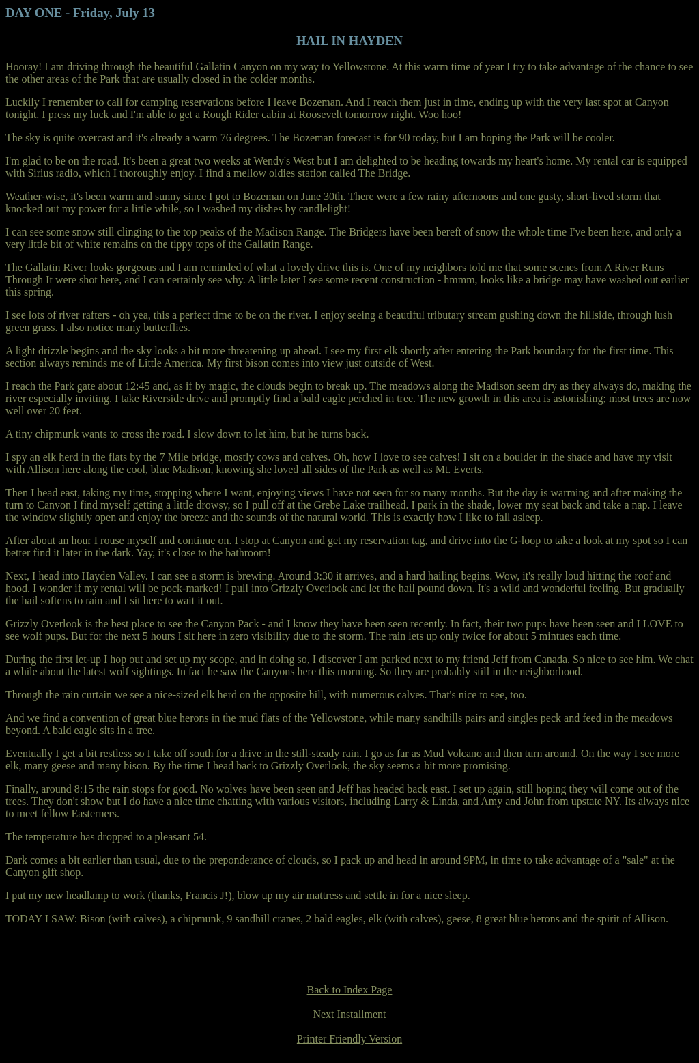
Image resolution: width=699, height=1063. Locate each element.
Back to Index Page (350, 989)
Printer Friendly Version (349, 1039)
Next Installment (349, 1014)
